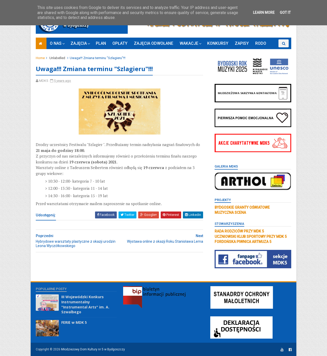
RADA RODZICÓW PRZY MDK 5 (239, 231)
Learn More (264, 12)
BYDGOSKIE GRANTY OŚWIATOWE (242, 207)
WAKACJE (189, 43)
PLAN (101, 43)
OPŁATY (119, 43)
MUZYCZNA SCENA (230, 212)
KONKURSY (217, 43)
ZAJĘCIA (79, 43)
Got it (285, 12)
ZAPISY (242, 43)
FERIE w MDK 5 (74, 322)
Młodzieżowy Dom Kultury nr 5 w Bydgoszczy (93, 349)
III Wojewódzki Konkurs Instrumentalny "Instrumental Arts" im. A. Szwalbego (85, 304)
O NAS (56, 43)
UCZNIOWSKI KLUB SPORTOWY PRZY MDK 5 (251, 237)
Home (40, 58)
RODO (260, 43)
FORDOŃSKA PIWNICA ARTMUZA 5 (243, 242)
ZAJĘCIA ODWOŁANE (153, 43)
